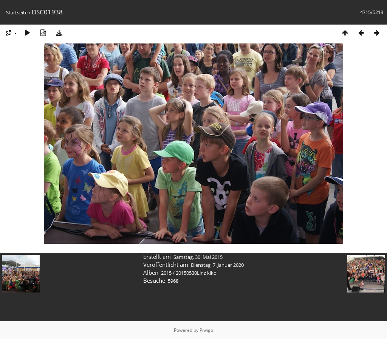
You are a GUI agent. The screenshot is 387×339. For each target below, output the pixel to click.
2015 (166, 272)
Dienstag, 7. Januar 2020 (217, 265)
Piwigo (206, 330)
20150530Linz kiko (196, 272)
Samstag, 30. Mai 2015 (198, 257)
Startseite (17, 12)
